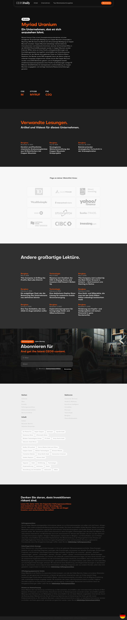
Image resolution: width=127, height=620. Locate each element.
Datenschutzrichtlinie (52, 369)
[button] (122, 615)
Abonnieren (106, 3)
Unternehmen (45, 3)
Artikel (36, 3)
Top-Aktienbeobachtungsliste (63, 3)
